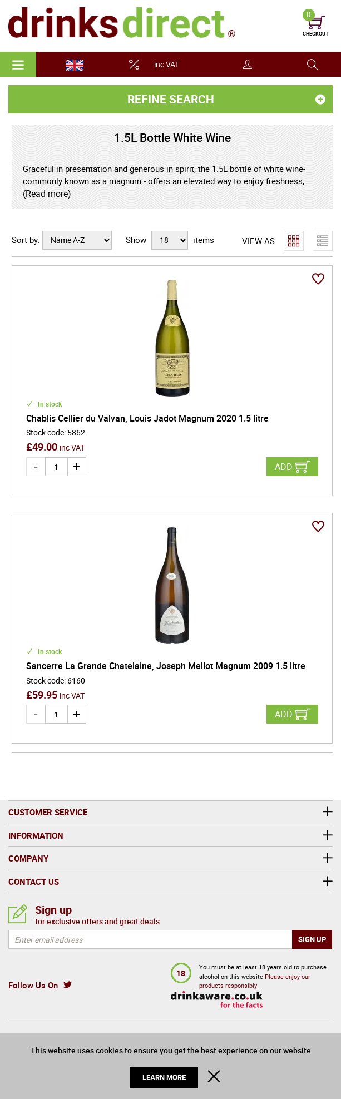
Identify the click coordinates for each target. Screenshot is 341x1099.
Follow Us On (33, 985)
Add (284, 467)
